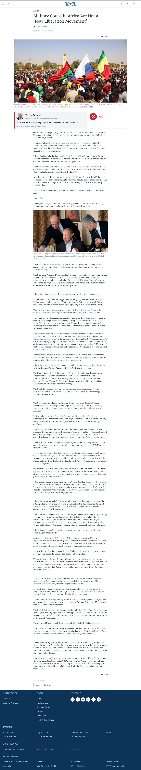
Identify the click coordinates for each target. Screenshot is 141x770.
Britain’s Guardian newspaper (58, 453)
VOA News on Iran (44, 737)
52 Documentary (78, 737)
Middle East (41, 716)
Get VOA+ (41, 762)
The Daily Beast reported (44, 610)
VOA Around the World (46, 766)
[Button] (104, 36)
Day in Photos (43, 733)
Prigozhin (37, 334)
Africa (39, 699)
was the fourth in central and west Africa (81, 167)
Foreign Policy (39, 429)
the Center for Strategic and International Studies (73, 416)
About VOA (7, 766)
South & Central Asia (45, 720)
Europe (40, 711)
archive (36, 11)
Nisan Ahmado (41, 27)
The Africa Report (55, 578)
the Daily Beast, (52, 658)
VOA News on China (79, 733)
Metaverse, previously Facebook (47, 506)
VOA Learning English (46, 749)
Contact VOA (76, 762)
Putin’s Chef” (85, 357)
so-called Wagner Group (83, 280)
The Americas (42, 703)
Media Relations (78, 766)
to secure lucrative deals (94, 365)
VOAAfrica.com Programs (13, 749)
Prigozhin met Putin (42, 339)
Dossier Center (45, 456)
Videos (108, 733)
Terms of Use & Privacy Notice (15, 762)
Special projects (9, 737)
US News (6, 699)
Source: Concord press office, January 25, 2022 (31, 126)
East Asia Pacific (43, 707)
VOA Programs (9, 733)
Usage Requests (112, 762)
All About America (10, 703)
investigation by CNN (49, 538)
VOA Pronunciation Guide (116, 766)
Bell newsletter (39, 302)
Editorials (75, 749)
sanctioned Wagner (67, 442)
